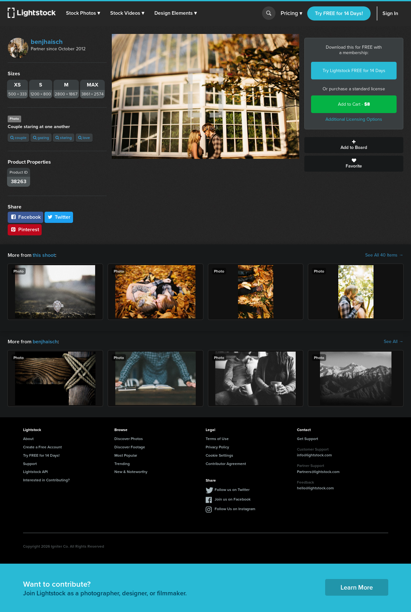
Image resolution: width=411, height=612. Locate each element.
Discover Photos (128, 438)
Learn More (357, 587)
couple (18, 137)
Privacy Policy (217, 447)
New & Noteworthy (130, 471)
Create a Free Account (42, 447)
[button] (83, 13)
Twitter (59, 217)
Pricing (291, 13)
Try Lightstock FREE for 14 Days (354, 70)
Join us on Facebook (233, 499)
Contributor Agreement (226, 463)
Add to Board (354, 145)
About (28, 438)
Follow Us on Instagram (235, 508)
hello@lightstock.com (315, 488)
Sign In (390, 13)
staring (63, 137)
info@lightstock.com (314, 455)
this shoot (44, 255)
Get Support (307, 438)
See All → (393, 342)
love (84, 137)
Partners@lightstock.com (318, 471)
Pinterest (24, 229)
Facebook (25, 217)
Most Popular (125, 455)
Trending (122, 463)
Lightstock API (35, 471)
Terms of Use (217, 438)
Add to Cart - (354, 104)
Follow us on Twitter (232, 489)
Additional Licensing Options (353, 119)
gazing (41, 137)
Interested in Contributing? (46, 480)
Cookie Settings (219, 455)
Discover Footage (129, 447)
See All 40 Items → (384, 255)
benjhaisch (47, 41)
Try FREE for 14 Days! (339, 13)
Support (30, 463)
